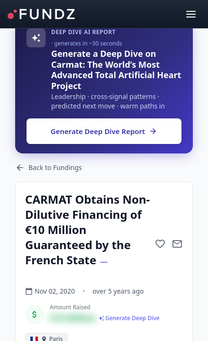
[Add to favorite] (160, 244)
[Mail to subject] (177, 244)
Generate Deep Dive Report (104, 131)
